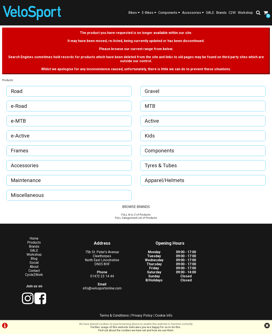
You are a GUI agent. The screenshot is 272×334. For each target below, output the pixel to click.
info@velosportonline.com (102, 288)
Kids (150, 136)
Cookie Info (163, 315)
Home (34, 238)
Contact (34, 271)
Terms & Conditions (114, 315)
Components (169, 13)
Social (34, 263)
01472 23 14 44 (102, 276)
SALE (210, 13)
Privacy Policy (142, 315)
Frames (19, 151)
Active (152, 121)
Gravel (152, 91)
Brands (221, 13)
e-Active (20, 136)
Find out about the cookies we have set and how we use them (135, 330)
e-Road (19, 106)
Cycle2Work (34, 275)
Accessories (193, 13)
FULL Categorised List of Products (136, 217)
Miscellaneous (27, 195)
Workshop (245, 13)
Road (17, 91)
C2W (232, 13)
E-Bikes (149, 13)
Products (7, 80)
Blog (34, 259)
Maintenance (26, 180)
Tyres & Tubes (161, 165)
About (34, 267)
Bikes (134, 13)
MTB (150, 106)
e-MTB (18, 121)
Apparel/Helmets (164, 180)
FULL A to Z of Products (136, 214)
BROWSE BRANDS (136, 207)
